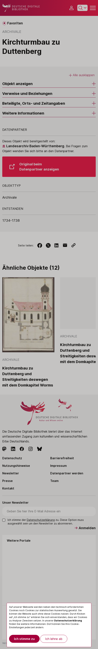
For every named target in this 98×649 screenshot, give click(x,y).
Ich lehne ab (53, 639)
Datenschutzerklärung (68, 620)
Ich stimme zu (24, 639)
